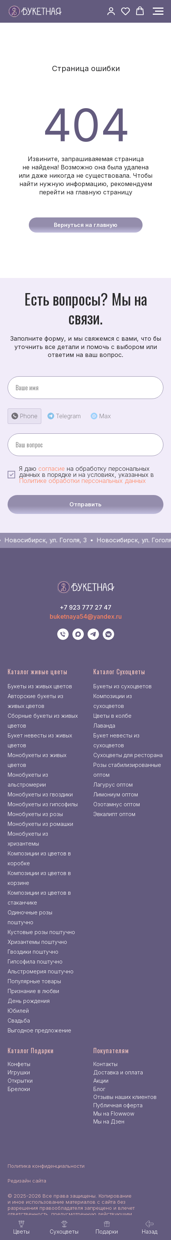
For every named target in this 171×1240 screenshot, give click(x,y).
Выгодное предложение (39, 1030)
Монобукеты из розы (35, 814)
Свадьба (19, 1020)
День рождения (29, 1001)
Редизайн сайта (27, 1181)
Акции (100, 1080)
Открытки (20, 1080)
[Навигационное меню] (158, 11)
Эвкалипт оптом (114, 814)
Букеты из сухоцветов (122, 686)
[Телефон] (63, 638)
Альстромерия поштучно (41, 971)
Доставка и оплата (118, 1072)
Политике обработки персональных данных (82, 480)
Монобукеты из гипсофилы (43, 804)
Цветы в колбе (112, 715)
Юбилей (18, 1010)
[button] (111, 11)
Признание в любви (33, 991)
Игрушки (19, 1072)
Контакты (105, 1064)
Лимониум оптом (115, 794)
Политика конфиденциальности (46, 1166)
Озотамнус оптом (116, 804)
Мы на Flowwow (113, 1113)
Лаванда (104, 725)
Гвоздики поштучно (33, 951)
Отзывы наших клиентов (125, 1097)
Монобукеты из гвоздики (40, 794)
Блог (99, 1089)
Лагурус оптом (113, 784)
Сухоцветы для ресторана (128, 755)
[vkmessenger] (108, 638)
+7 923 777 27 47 (85, 607)
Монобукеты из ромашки (40, 824)
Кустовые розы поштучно (41, 932)
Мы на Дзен (108, 1121)
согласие (51, 468)
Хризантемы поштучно (37, 942)
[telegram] (93, 638)
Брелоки (19, 1089)
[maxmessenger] (78, 638)
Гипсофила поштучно (35, 961)
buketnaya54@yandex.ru (86, 616)
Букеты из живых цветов (40, 686)
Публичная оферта (118, 1105)
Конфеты (19, 1064)
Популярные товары (34, 981)
